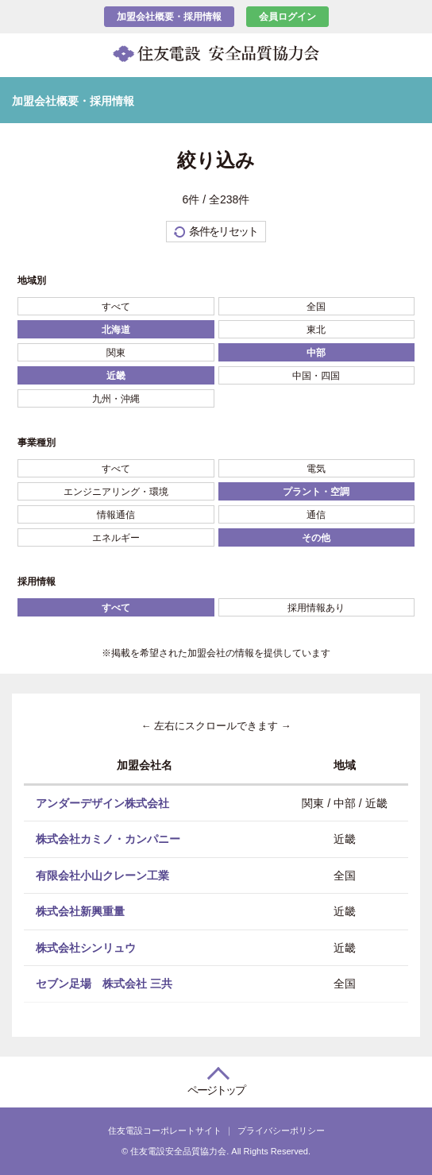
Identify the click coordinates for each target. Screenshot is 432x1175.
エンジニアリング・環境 (116, 491)
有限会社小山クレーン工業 (102, 874)
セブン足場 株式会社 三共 (104, 983)
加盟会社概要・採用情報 (169, 16)
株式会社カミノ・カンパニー (108, 839)
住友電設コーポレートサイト (165, 1130)
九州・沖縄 (116, 398)
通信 (316, 514)
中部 (316, 352)
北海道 (116, 329)
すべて (116, 306)
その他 (316, 537)
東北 (316, 329)
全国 (316, 306)
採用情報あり (316, 607)
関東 (115, 352)
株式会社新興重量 (80, 911)
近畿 (115, 375)
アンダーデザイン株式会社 (102, 802)
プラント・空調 (316, 491)
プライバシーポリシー (281, 1130)
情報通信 (116, 514)
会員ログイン (287, 16)
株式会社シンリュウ (86, 947)
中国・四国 (316, 375)
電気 (316, 468)
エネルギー (116, 537)
